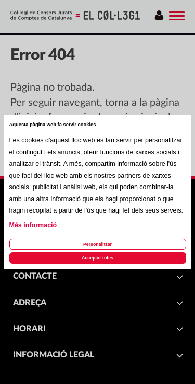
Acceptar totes (97, 258)
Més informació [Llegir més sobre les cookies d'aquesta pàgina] (33, 225)
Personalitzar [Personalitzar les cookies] (97, 244)
